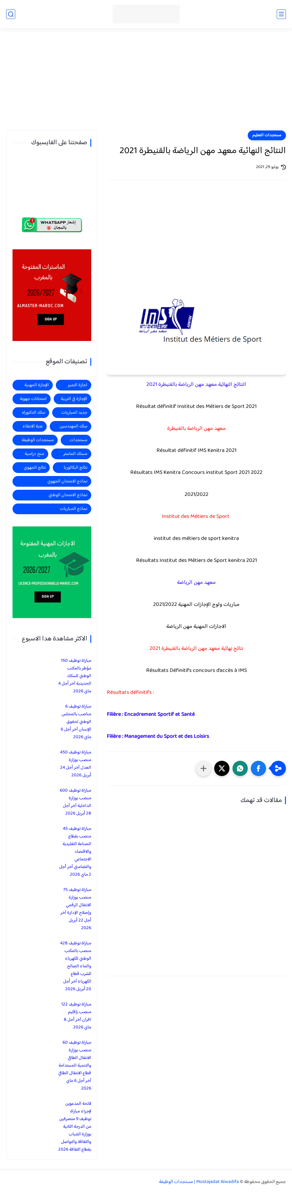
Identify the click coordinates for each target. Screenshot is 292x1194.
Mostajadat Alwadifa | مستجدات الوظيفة (199, 1182)
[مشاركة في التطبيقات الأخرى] (203, 768)
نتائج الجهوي (35, 467)
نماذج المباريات (73, 509)
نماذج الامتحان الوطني (68, 495)
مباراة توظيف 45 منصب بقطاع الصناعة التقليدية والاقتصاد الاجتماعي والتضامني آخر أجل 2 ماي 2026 (75, 851)
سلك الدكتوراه (33, 412)
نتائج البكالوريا (75, 467)
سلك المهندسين (73, 426)
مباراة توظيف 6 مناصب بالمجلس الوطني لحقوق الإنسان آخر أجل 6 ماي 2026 (76, 722)
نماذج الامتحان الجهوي (67, 481)
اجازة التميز (77, 385)
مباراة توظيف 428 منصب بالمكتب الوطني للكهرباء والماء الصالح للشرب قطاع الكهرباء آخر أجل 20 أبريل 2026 (75, 966)
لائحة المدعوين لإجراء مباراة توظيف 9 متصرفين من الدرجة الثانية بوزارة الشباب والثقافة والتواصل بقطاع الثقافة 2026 (74, 1126)
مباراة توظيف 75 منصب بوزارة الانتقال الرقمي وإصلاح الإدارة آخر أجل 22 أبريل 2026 (75, 909)
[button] (258, 768)
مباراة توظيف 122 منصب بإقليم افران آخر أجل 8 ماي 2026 (76, 1016)
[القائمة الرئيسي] (281, 14)
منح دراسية (34, 454)
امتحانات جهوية (33, 399)
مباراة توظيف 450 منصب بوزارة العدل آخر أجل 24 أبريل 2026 (75, 764)
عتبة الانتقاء (33, 426)
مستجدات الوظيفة (38, 440)
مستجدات (78, 440)
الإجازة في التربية (74, 399)
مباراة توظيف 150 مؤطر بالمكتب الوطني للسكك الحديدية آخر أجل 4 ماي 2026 (74, 676)
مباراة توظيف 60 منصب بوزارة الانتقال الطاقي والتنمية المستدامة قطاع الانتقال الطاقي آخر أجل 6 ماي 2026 (74, 1065)
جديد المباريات (74, 412)
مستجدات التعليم (266, 135)
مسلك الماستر (75, 454)
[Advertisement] (146, 83)
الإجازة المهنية (36, 385)
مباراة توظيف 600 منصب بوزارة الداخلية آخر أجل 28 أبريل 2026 (75, 802)
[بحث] (10, 14)
